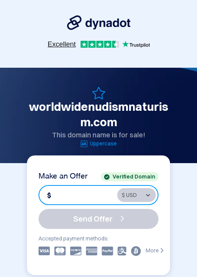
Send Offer (98, 219)
